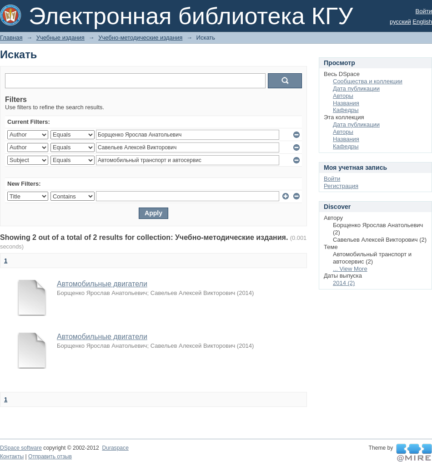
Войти (424, 11)
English (422, 21)
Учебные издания (60, 37)
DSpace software (21, 448)
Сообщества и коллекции (367, 81)
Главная (11, 37)
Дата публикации (356, 88)
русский (400, 21)
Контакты (12, 456)
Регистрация (341, 186)
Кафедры (346, 110)
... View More (350, 268)
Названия (346, 103)
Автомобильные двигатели (102, 284)
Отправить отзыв (50, 456)
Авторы (343, 95)
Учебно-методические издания (140, 37)
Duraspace (115, 448)
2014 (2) (344, 282)
